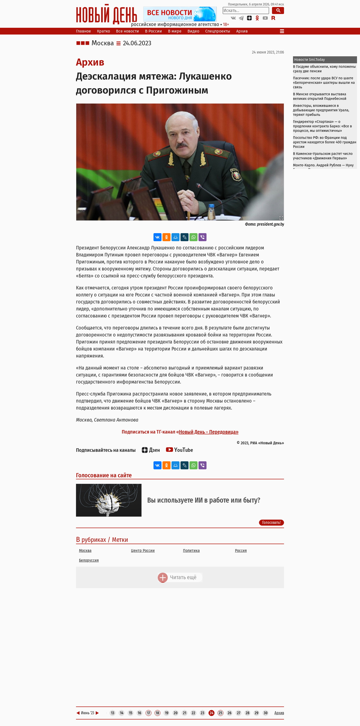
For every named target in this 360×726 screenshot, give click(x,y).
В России (153, 31)
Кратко (103, 31)
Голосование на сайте (104, 475)
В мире (175, 31)
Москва (103, 43)
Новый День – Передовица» (208, 432)
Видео (193, 31)
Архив (242, 31)
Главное (83, 31)
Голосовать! (271, 522)
